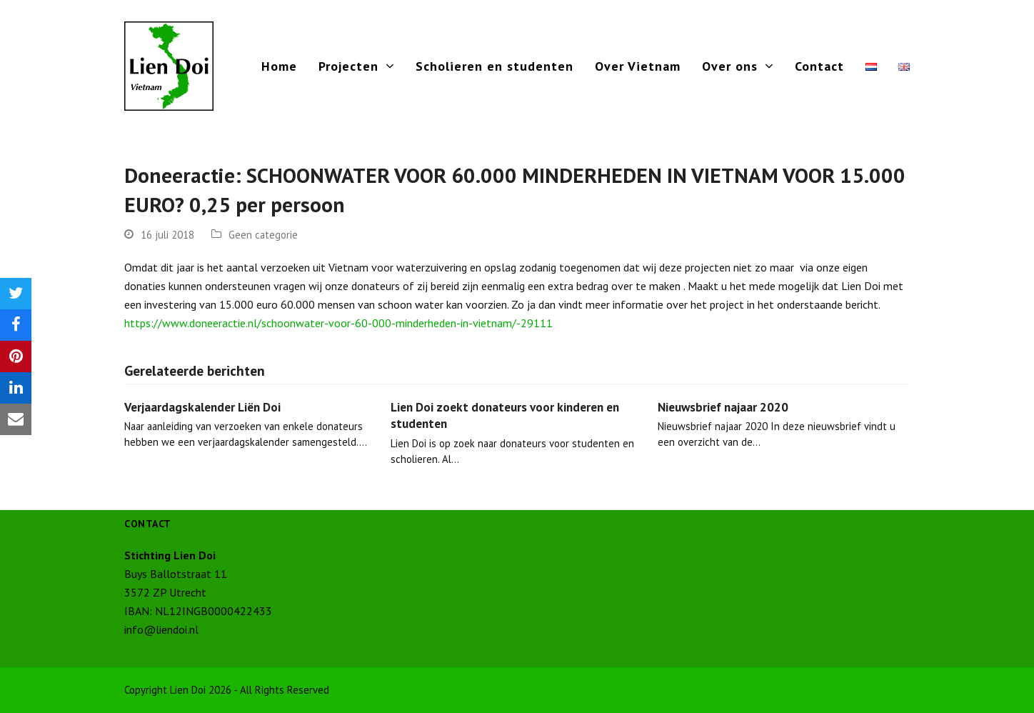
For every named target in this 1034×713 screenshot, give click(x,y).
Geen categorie (263, 234)
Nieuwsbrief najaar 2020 (723, 407)
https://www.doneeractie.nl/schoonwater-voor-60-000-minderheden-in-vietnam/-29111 (338, 323)
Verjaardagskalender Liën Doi (202, 407)
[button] (15, 293)
